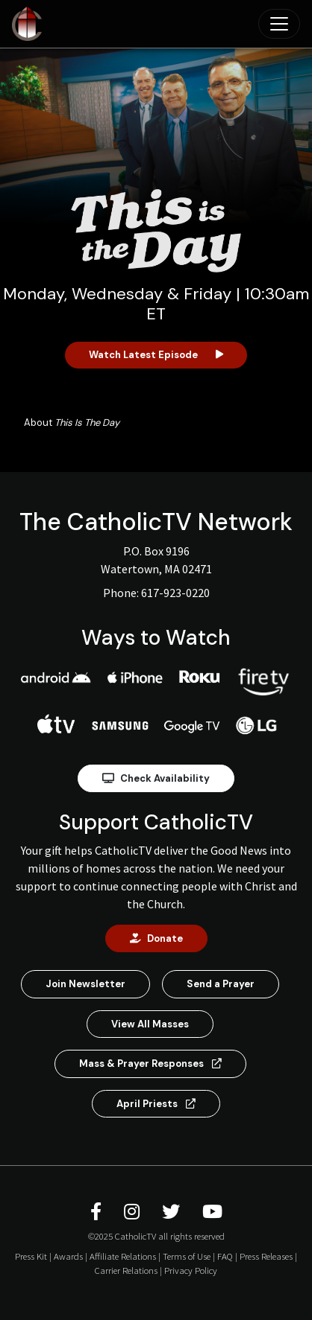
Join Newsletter (85, 984)
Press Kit (31, 1256)
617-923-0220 (175, 592)
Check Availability (156, 778)
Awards (68, 1256)
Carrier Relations (126, 1270)
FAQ (225, 1256)
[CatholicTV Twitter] (173, 1211)
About (71, 422)
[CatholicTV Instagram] (134, 1211)
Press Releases (266, 1256)
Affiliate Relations (123, 1256)
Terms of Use (186, 1256)
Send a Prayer (221, 984)
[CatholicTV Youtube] (212, 1211)
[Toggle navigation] (279, 24)
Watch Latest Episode (156, 354)
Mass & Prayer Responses (150, 1063)
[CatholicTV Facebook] (98, 1211)
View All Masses (150, 1024)
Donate (156, 938)
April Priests (156, 1103)
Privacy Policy (190, 1270)
